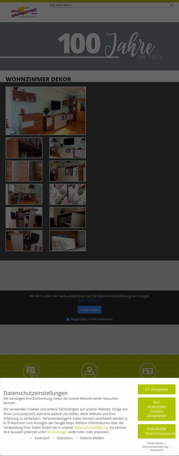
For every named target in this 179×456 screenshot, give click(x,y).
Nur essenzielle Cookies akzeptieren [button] (156, 408)
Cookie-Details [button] (155, 441)
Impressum (156, 448)
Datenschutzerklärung (91, 426)
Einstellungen (57, 431)
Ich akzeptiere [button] (156, 388)
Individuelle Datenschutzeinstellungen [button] (160, 430)
